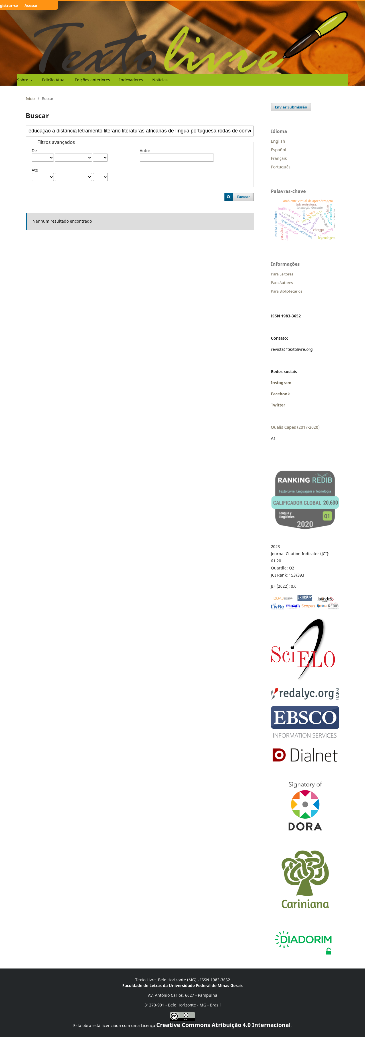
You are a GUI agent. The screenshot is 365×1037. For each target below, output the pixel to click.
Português (281, 167)
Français (279, 158)
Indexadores (131, 79)
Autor (145, 150)
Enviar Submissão (291, 107)
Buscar (243, 197)
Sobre (23, 79)
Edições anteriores (92, 79)
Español (278, 149)
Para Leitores (282, 274)
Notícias (160, 79)
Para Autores (282, 282)
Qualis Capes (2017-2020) (295, 427)
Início (30, 98)
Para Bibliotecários (286, 291)
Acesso (31, 5)
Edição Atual (54, 79)
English (278, 141)
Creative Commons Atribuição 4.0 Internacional (223, 1025)
